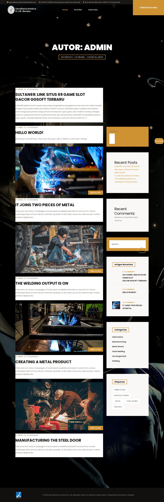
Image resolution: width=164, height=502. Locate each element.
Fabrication (117, 337)
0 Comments (31, 89)
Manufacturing (119, 341)
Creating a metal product (43, 362)
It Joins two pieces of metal (44, 205)
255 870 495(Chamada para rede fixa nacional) (59, 2)
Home (65, 9)
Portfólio (78, 9)
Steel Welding (118, 351)
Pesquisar (113, 131)
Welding (116, 361)
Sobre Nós (93, 9)
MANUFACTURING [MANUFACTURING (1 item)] (121, 395)
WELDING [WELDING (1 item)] (118, 407)
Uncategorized (119, 356)
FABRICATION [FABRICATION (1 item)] (119, 390)
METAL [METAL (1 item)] (118, 401)
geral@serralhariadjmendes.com (21, 2)
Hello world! (29, 132)
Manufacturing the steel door (48, 440)
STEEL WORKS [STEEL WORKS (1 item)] (132, 401)
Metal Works (118, 346)
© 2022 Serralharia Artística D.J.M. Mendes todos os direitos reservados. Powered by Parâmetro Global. (88, 495)
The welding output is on (41, 283)
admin (19, 89)
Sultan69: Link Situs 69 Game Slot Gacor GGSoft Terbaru (50, 97)
